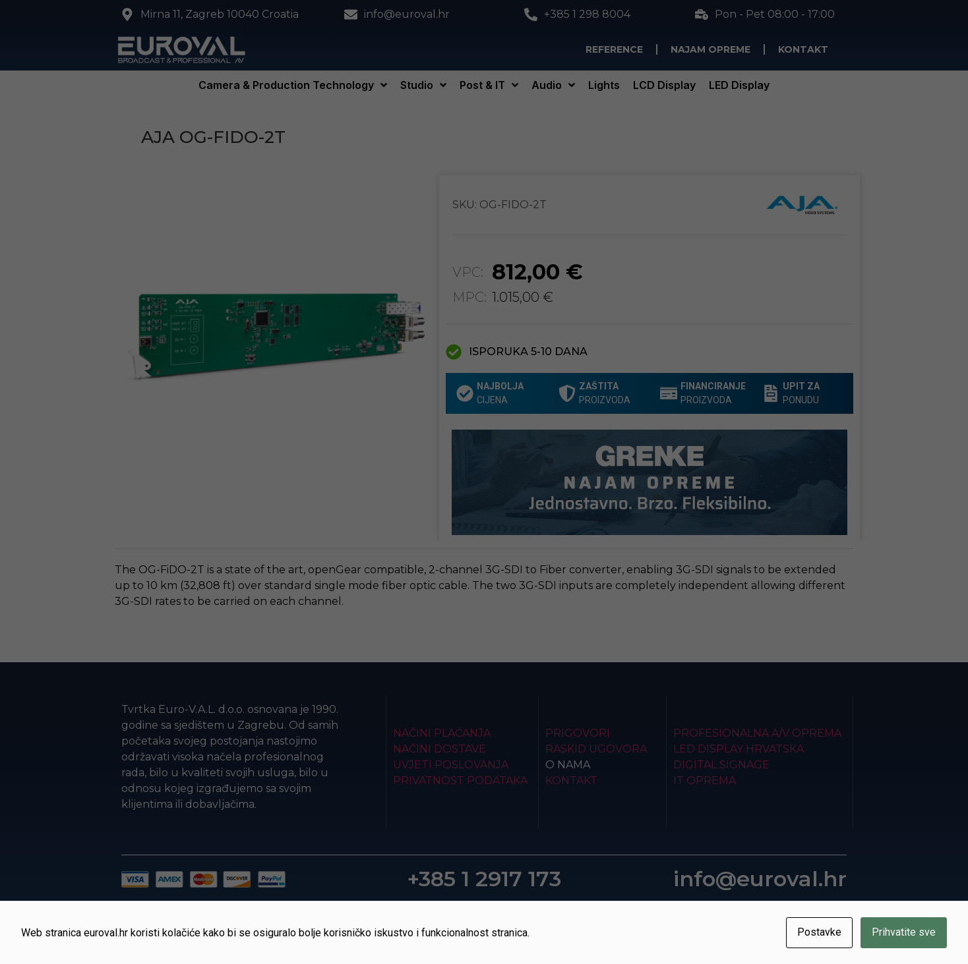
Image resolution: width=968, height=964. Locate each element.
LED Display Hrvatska (738, 749)
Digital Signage (721, 764)
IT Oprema (704, 780)
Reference (614, 49)
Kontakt (803, 49)
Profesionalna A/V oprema (757, 733)
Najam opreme (710, 49)
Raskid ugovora (596, 749)
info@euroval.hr (760, 879)
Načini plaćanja (442, 733)
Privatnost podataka (460, 780)
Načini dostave (439, 749)
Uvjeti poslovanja (450, 764)
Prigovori (577, 733)
